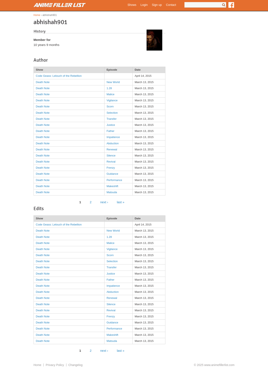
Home (37, 15)
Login (144, 5)
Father (111, 131)
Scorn (110, 106)
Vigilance (112, 100)
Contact (171, 5)
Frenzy (111, 167)
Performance (114, 180)
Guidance (112, 173)
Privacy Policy (55, 364)
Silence (111, 155)
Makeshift (112, 186)
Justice (111, 124)
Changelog (75, 364)
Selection (112, 112)
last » (120, 202)
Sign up (157, 5)
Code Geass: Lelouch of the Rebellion (59, 75)
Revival (111, 161)
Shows (132, 5)
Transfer (112, 118)
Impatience (113, 137)
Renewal (112, 149)
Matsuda (112, 192)
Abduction (113, 143)
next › (104, 202)
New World (113, 82)
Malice (111, 94)
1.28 (109, 88)
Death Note (43, 82)
